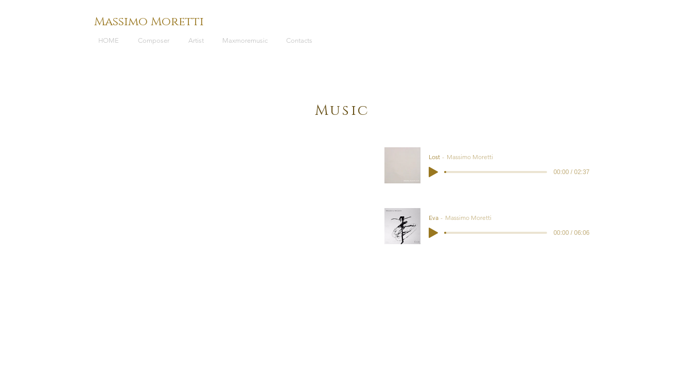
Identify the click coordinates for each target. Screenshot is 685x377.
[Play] (433, 172)
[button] (155, 40)
